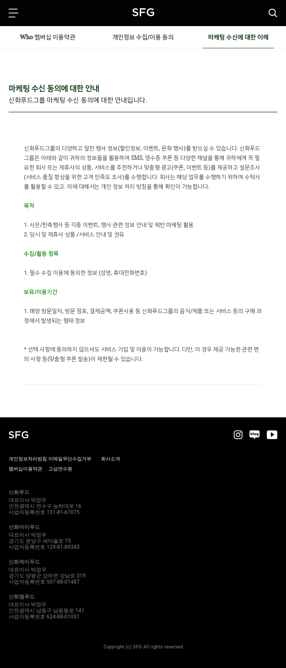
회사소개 (110, 459)
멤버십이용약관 (25, 469)
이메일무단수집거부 (69, 459)
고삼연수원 (60, 469)
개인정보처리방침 (28, 459)
